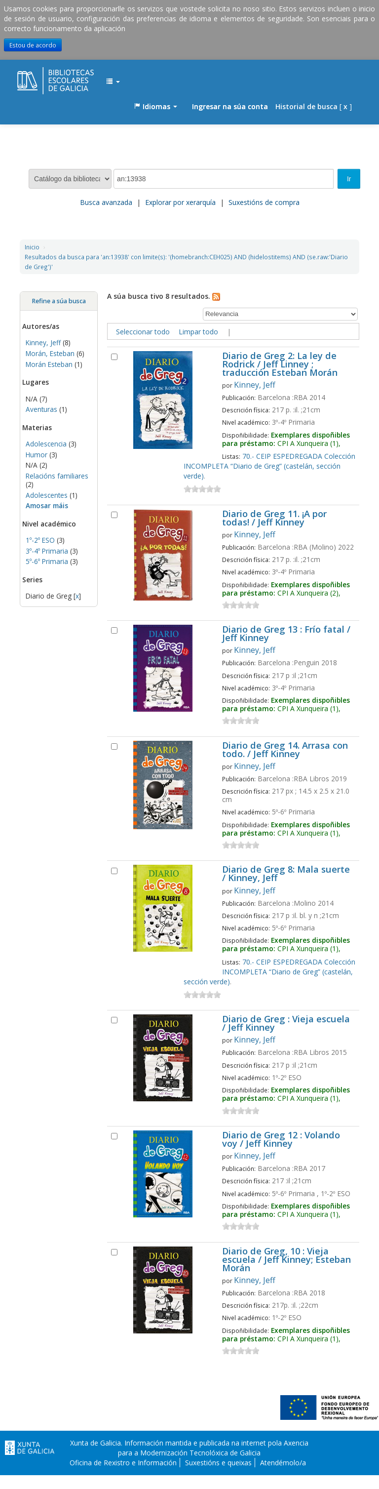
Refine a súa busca (59, 301)
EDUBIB (42, 77)
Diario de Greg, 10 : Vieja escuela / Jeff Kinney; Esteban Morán (286, 1260)
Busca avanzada (106, 202)
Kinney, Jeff (43, 342)
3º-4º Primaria (47, 551)
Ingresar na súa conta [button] (230, 106)
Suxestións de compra (264, 202)
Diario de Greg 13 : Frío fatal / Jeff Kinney (286, 634)
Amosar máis (47, 505)
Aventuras (41, 409)
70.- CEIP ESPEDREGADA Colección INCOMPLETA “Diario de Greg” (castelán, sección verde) (269, 466)
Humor (36, 454)
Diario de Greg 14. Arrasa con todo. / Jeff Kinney (285, 750)
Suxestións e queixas (218, 1462)
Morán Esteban (49, 364)
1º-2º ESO (40, 540)
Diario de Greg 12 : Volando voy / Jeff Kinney (281, 1139)
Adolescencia (46, 443)
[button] (113, 82)
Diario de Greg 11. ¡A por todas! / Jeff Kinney (274, 518)
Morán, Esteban (50, 353)
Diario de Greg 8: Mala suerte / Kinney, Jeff (286, 874)
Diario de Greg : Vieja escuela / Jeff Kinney (286, 1023)
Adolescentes (47, 495)
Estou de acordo (32, 45)
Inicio (32, 247)
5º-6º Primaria (47, 561)
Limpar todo (198, 331)
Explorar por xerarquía (180, 202)
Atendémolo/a (283, 1462)
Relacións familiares (57, 476)
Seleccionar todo (143, 331)
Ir (349, 179)
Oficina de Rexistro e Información (123, 1462)
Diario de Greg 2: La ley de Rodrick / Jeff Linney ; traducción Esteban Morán (280, 364)
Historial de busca (306, 106)
